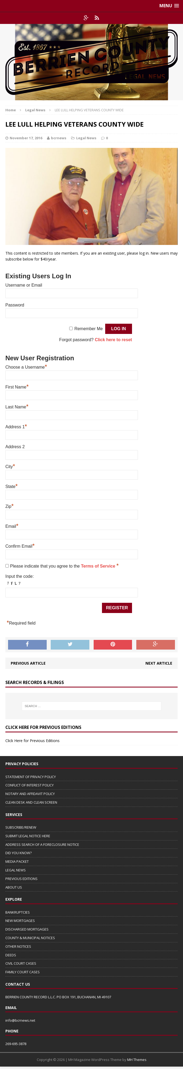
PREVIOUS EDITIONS (21, 878)
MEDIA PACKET (17, 861)
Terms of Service (98, 566)
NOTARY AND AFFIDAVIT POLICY (30, 793)
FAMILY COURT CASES (22, 972)
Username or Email (23, 285)
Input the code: (19, 576)
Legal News (86, 138)
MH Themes (137, 1059)
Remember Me (88, 328)
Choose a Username (26, 366)
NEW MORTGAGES (20, 920)
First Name (17, 386)
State (11, 486)
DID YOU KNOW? (18, 852)
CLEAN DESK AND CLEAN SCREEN (31, 802)
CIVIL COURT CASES (20, 963)
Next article (158, 663)
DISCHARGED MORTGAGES (27, 929)
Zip (9, 506)
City (10, 466)
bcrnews (58, 138)
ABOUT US (13, 887)
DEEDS (10, 955)
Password (14, 305)
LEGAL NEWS (15, 870)
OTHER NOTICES (18, 946)
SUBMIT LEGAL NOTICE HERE (27, 835)
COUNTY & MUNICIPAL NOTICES (30, 937)
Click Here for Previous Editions (32, 740)
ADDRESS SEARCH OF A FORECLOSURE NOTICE (42, 844)
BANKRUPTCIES (17, 912)
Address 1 (16, 426)
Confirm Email (20, 545)
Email (12, 526)
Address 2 (15, 446)
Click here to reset (113, 339)
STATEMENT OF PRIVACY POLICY (30, 776)
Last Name (16, 406)
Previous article (28, 663)
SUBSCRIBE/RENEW (20, 827)
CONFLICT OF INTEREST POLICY (29, 785)
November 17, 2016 (26, 138)
